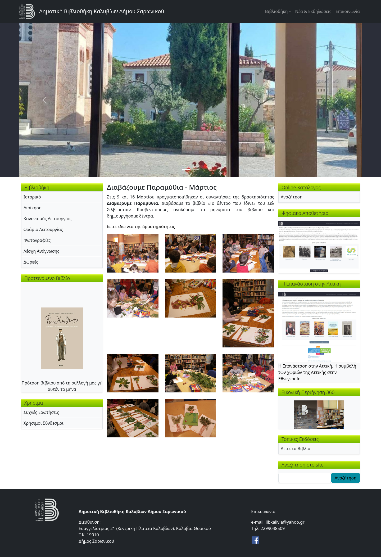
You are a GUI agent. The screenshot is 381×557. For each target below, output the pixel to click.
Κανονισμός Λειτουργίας (47, 218)
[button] (132, 253)
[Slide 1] (186, 170)
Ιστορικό (32, 197)
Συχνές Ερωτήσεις (41, 412)
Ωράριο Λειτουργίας (43, 229)
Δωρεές (31, 262)
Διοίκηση (33, 208)
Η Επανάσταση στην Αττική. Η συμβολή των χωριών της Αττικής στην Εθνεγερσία (317, 372)
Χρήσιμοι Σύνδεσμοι (44, 423)
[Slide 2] (195, 170)
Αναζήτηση (291, 197)
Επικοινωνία (347, 11)
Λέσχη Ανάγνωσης (41, 251)
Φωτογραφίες (37, 240)
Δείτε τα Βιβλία (295, 448)
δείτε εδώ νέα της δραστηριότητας (141, 226)
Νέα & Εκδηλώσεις (313, 11)
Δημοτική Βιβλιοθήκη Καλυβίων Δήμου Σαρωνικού (101, 11)
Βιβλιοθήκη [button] (276, 11)
